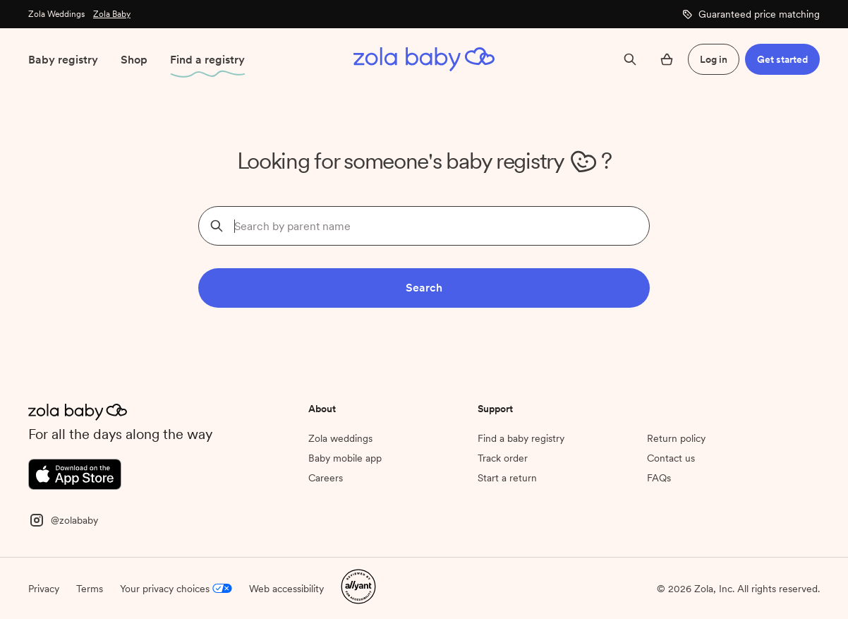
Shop (134, 59)
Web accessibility (286, 588)
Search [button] (424, 287)
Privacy (43, 588)
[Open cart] (666, 59)
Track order (503, 458)
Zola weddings (340, 438)
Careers (325, 477)
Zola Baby (112, 14)
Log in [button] (713, 59)
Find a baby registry (521, 438)
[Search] (630, 59)
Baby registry (63, 59)
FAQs (659, 477)
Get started (782, 59)
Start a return (507, 477)
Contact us (671, 458)
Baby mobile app (345, 458)
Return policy (676, 438)
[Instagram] (63, 519)
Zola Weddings (56, 14)
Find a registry (207, 59)
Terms (89, 588)
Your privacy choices (176, 588)
